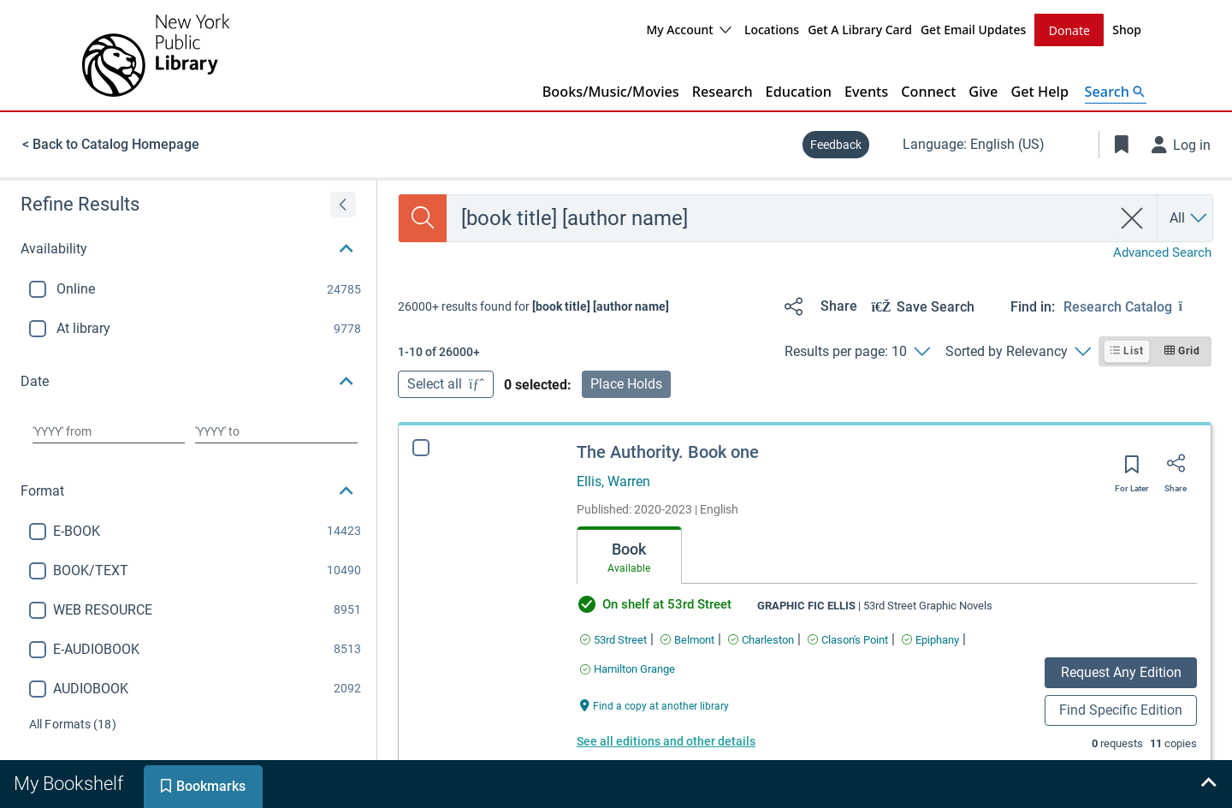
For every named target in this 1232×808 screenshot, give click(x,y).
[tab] (629, 555)
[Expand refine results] (343, 204)
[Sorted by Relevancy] (1018, 351)
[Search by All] (1189, 217)
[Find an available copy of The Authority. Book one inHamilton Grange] (627, 668)
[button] (188, 248)
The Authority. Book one (668, 451)
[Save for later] (1132, 469)
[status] (533, 305)
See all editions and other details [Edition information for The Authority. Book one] (666, 740)
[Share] (817, 306)
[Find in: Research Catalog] (1137, 305)
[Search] (423, 217)
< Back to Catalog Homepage (110, 143)
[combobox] (779, 217)
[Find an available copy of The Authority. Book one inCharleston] (761, 639)
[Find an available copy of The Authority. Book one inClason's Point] (847, 639)
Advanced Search (1162, 251)
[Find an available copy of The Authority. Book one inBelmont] (687, 639)
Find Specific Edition (1120, 709)
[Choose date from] (109, 430)
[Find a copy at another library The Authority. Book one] (654, 704)
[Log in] (1181, 143)
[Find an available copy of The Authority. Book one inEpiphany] (930, 639)
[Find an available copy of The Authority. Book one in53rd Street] (613, 639)
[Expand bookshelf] (1208, 784)
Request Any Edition (1121, 671)
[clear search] (1132, 217)
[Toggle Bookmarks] (1121, 143)
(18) (72, 723)
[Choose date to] (276, 430)
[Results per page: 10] (857, 351)
